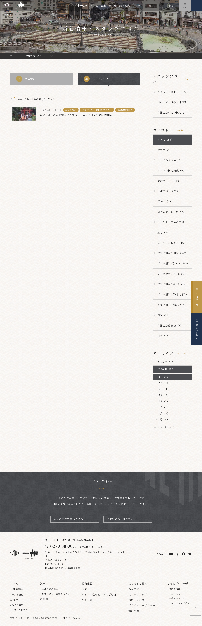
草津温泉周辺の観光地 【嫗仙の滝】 (172, 114)
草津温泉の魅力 (50, 589)
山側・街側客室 (20, 609)
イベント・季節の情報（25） (170, 223)
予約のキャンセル (178, 598)
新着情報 (26, 79)
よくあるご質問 (137, 584)
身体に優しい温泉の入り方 (56, 593)
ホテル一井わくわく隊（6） (170, 244)
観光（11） (164, 315)
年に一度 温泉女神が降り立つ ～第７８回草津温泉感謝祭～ (173, 104)
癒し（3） (163, 232)
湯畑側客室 (18, 605)
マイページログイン (179, 603)
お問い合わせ (136, 600)
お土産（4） (164, 149)
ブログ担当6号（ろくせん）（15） (171, 285)
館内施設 (124, 5)
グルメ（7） (164, 201)
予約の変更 (175, 593)
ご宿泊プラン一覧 (178, 584)
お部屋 (94, 5)
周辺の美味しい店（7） (171, 211)
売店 (84, 589)
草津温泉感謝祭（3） (170, 325)
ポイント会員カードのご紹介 (99, 594)
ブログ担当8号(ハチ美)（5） (171, 306)
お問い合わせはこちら (120, 519)
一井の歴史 (18, 594)
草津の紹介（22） (168, 191)
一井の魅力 (80, 5)
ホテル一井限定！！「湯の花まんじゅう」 (173, 93)
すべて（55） (165, 139)
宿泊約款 (133, 611)
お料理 (113, 5)
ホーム (14, 584)
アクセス (138, 5)
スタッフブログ (97, 79)
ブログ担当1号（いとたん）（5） (171, 265)
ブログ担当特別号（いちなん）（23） (173, 254)
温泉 (103, 5)
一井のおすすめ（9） (170, 160)
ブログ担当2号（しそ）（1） (171, 275)
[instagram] (177, 554)
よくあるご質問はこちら (68, 519)
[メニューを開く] (196, 5)
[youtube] (171, 554)
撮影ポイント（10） (169, 180)
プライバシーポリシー (141, 605)
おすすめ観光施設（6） (171, 170)
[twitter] (190, 554)
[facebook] (183, 554)
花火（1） (163, 335)
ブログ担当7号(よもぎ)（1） (171, 296)
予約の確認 (175, 589)
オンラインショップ (165, 5)
